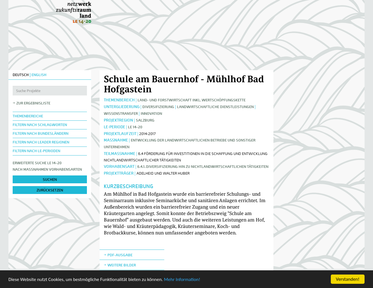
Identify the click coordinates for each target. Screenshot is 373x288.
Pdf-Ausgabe (119, 255)
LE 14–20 (135, 127)
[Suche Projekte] (50, 90)
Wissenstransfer (121, 113)
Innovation (151, 113)
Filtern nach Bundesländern (40, 133)
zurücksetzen (50, 190)
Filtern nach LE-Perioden (36, 151)
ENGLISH (39, 75)
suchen (50, 179)
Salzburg (145, 120)
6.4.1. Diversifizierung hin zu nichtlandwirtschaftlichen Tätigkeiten (202, 167)
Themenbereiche (28, 116)
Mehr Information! (182, 280)
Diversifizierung (158, 107)
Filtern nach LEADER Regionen (41, 142)
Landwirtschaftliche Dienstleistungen (215, 107)
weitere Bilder (121, 265)
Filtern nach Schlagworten (40, 125)
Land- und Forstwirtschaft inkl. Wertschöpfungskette (192, 100)
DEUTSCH (21, 75)
